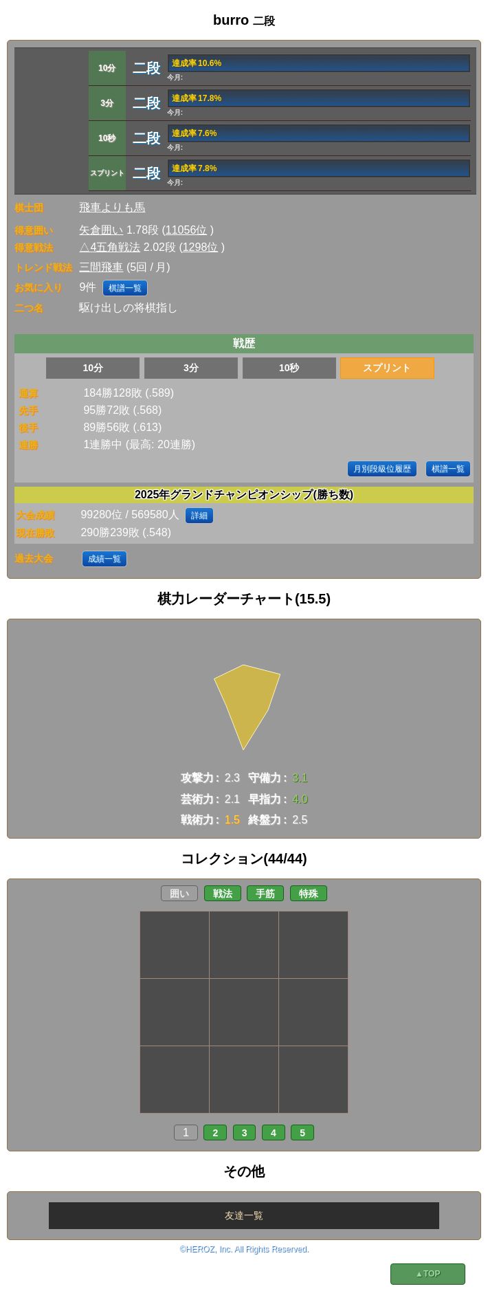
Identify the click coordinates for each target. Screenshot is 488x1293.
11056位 (187, 230)
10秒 (289, 367)
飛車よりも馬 (112, 207)
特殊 (308, 893)
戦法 (222, 893)
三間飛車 (101, 267)
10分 (92, 367)
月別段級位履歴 (382, 469)
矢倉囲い (101, 230)
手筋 (265, 893)
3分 (191, 367)
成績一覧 (104, 559)
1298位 (201, 247)
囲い (179, 893)
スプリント (387, 367)
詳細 (199, 515)
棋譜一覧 (125, 288)
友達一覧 (244, 1215)
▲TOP (427, 1274)
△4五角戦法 (109, 247)
